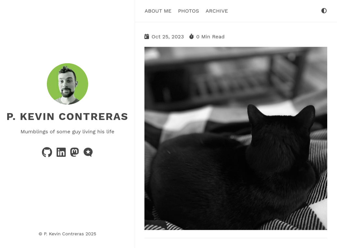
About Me (157, 10)
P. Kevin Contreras (67, 116)
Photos (188, 10)
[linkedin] (62, 154)
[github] (48, 154)
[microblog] (88, 154)
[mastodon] (75, 154)
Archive (217, 10)
